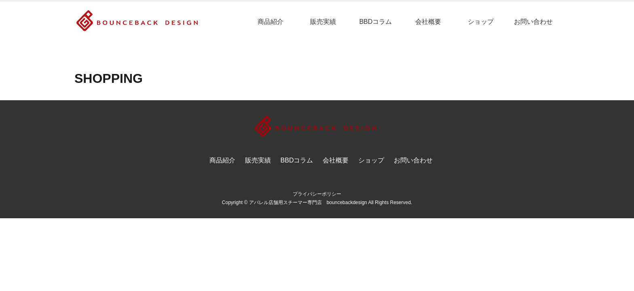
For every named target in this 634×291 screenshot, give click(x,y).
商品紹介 (270, 21)
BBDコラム (375, 21)
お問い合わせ (533, 21)
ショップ (481, 21)
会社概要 (428, 21)
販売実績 (323, 21)
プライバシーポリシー (317, 194)
